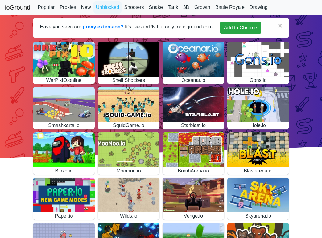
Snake (156, 7)
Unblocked (107, 7)
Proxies (68, 7)
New (86, 7)
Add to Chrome (240, 27)
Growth (202, 7)
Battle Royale (230, 7)
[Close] (280, 25)
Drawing (259, 7)
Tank (173, 7)
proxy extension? (103, 26)
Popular (46, 7)
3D (186, 7)
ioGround (17, 7)
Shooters (134, 7)
